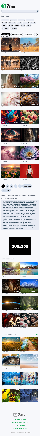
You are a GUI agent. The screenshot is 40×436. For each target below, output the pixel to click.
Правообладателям (20, 425)
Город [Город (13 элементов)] (4, 25)
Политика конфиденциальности (20, 422)
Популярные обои (29, 34)
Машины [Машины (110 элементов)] (22, 20)
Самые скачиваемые (17, 34)
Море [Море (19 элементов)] (19, 22)
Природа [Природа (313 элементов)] (5, 20)
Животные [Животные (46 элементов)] (30, 20)
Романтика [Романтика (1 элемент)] (14, 28)
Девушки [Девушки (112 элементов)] (13, 20)
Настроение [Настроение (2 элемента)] (5, 28)
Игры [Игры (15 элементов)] (33, 22)
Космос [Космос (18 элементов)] (26, 22)
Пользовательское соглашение (20, 419)
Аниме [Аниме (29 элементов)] (4, 22)
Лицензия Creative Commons (20, 428)
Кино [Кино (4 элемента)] (23, 25)
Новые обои (6, 34)
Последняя (6, 190)
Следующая (27, 186)
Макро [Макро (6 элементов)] (17, 25)
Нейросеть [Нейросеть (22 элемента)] (12, 22)
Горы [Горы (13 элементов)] (11, 25)
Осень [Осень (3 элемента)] (29, 25)
